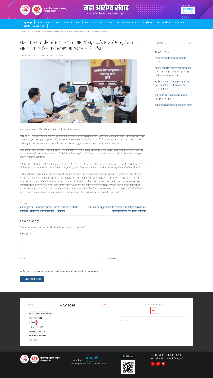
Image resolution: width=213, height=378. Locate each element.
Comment (25, 234)
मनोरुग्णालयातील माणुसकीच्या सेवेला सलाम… (171, 60)
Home (24, 31)
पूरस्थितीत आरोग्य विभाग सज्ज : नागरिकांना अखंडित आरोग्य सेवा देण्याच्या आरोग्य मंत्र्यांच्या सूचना (173, 85)
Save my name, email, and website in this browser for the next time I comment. (60, 271)
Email (68, 258)
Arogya (44, 55)
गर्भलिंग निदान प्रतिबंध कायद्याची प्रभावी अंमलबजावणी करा (171, 97)
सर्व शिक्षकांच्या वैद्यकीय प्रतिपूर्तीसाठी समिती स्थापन (173, 107)
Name (23, 258)
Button (31, 12)
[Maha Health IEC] (164, 363)
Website (113, 258)
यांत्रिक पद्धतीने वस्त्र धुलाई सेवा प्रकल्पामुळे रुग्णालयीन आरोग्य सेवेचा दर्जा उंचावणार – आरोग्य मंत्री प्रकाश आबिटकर (173, 72)
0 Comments (57, 55)
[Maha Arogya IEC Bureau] (153, 363)
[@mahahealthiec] (159, 363)
